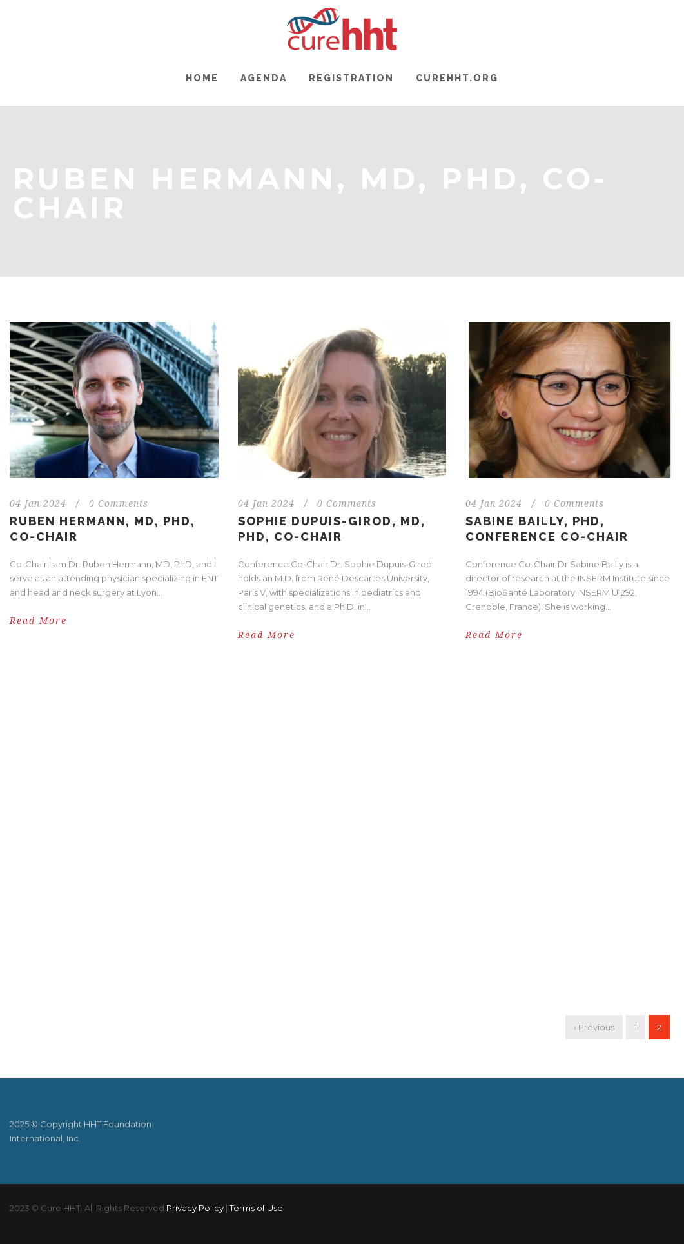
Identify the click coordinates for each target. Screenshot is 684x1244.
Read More (38, 621)
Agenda (263, 78)
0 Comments (118, 503)
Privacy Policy (195, 1208)
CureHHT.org (457, 78)
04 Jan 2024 (38, 503)
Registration (351, 78)
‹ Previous (594, 1027)
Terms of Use (256, 1208)
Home (202, 78)
